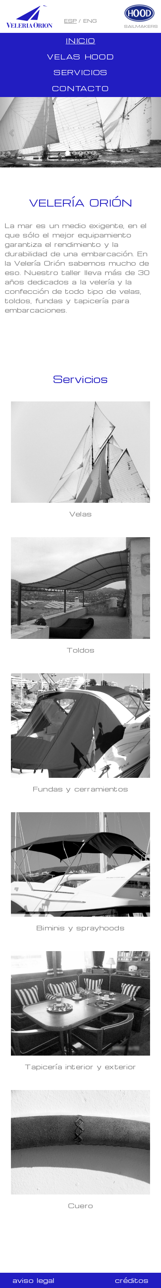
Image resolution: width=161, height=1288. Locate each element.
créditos (131, 1280)
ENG (90, 21)
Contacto (80, 88)
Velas (80, 513)
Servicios (81, 72)
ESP (70, 21)
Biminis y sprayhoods (80, 927)
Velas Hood (80, 56)
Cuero (80, 1205)
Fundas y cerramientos (80, 788)
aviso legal (33, 1280)
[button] (12, 132)
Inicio (80, 40)
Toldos (80, 649)
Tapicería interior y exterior (80, 1066)
